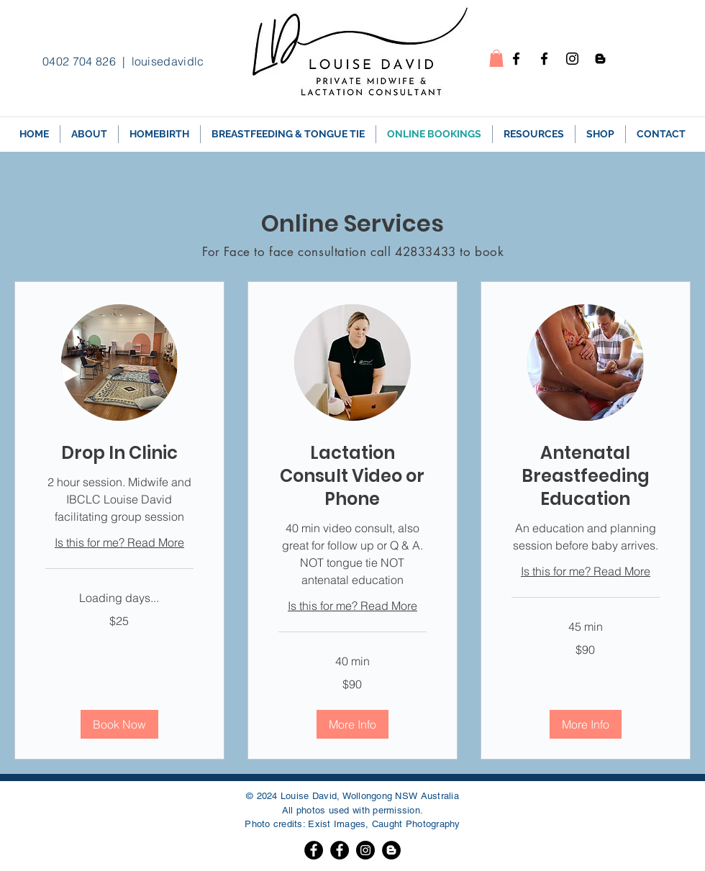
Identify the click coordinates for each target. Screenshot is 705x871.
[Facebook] (313, 850)
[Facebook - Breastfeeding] (544, 58)
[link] (119, 453)
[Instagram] (572, 58)
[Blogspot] (600, 58)
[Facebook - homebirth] (516, 58)
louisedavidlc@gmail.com (201, 61)
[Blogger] (391, 850)
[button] (496, 58)
